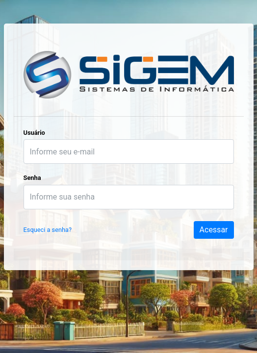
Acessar (214, 229)
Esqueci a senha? (48, 229)
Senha (32, 177)
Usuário (34, 132)
